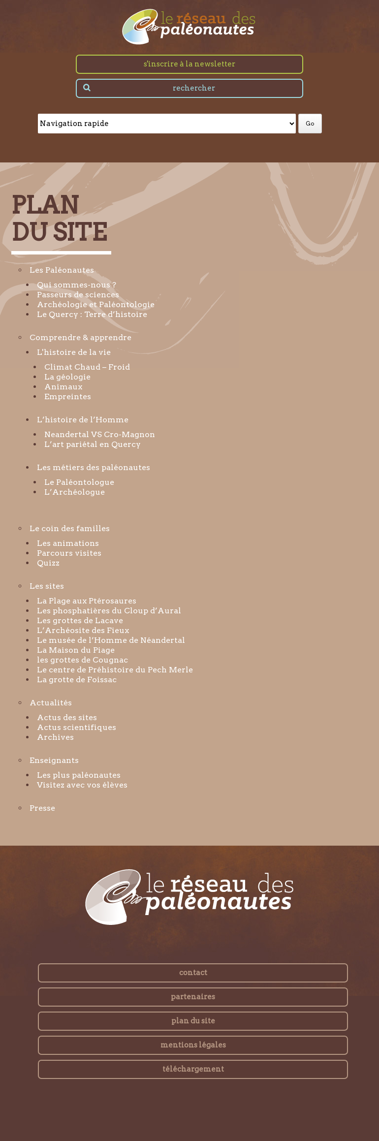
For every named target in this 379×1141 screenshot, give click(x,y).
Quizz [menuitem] (48, 563)
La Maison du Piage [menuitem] (76, 650)
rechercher (194, 88)
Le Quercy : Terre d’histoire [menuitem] (92, 314)
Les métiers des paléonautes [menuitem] (93, 467)
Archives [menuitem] (55, 737)
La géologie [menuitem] (67, 376)
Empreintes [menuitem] (67, 396)
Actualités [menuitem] (51, 702)
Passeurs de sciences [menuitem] (78, 294)
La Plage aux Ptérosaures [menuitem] (86, 600)
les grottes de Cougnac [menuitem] (82, 660)
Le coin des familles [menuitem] (70, 528)
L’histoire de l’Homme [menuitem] (82, 419)
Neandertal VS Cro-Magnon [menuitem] (99, 434)
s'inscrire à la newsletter (189, 64)
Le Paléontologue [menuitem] (79, 482)
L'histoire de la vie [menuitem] (74, 352)
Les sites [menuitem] (47, 586)
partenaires (193, 996)
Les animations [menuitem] (68, 543)
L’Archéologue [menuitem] (74, 492)
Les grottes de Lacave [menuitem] (80, 620)
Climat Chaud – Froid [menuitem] (87, 367)
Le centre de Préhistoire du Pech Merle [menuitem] (115, 669)
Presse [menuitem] (42, 808)
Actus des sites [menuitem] (67, 717)
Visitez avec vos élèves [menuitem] (82, 785)
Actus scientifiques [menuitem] (76, 727)
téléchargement (193, 1069)
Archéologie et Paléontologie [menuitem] (96, 304)
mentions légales (193, 1045)
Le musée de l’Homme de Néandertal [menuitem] (111, 640)
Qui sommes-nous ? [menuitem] (76, 284)
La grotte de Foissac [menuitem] (77, 679)
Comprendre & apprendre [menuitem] (80, 337)
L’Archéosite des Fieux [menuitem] (83, 630)
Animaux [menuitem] (63, 386)
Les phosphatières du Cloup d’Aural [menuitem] (109, 610)
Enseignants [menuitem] (54, 760)
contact (193, 972)
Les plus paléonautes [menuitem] (79, 775)
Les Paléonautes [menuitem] (62, 270)
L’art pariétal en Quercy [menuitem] (92, 444)
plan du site (193, 1020)
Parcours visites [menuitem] (69, 553)
